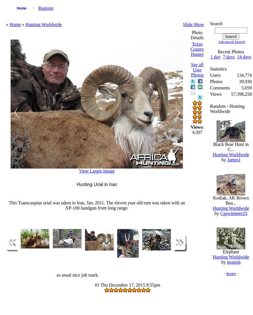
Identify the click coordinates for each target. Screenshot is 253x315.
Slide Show (193, 24)
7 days (229, 56)
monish (234, 262)
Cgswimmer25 (233, 213)
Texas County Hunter (197, 49)
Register (45, 8)
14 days (244, 56)
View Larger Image (97, 171)
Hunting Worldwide (43, 24)
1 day (215, 56)
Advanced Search (231, 42)
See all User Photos (197, 69)
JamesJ (233, 159)
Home (21, 8)
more (231, 273)
